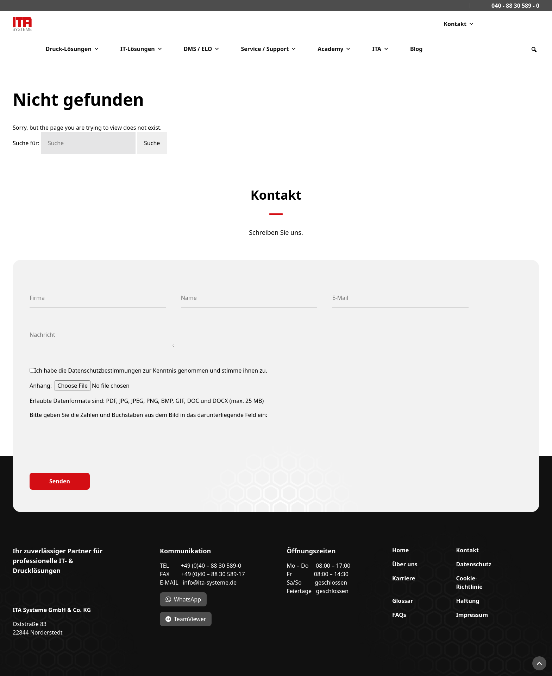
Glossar (402, 601)
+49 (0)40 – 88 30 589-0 (211, 565)
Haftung (467, 601)
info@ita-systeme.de (210, 582)
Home (400, 550)
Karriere (403, 578)
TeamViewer (190, 619)
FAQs (399, 615)
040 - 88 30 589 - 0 (513, 5)
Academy (334, 49)
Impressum (472, 615)
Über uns (405, 564)
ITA (380, 49)
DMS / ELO (202, 49)
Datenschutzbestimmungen (105, 370)
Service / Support (268, 49)
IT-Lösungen (141, 49)
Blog (416, 49)
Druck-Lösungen (72, 49)
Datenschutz (473, 564)
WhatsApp (187, 599)
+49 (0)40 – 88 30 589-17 (213, 574)
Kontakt (459, 24)
